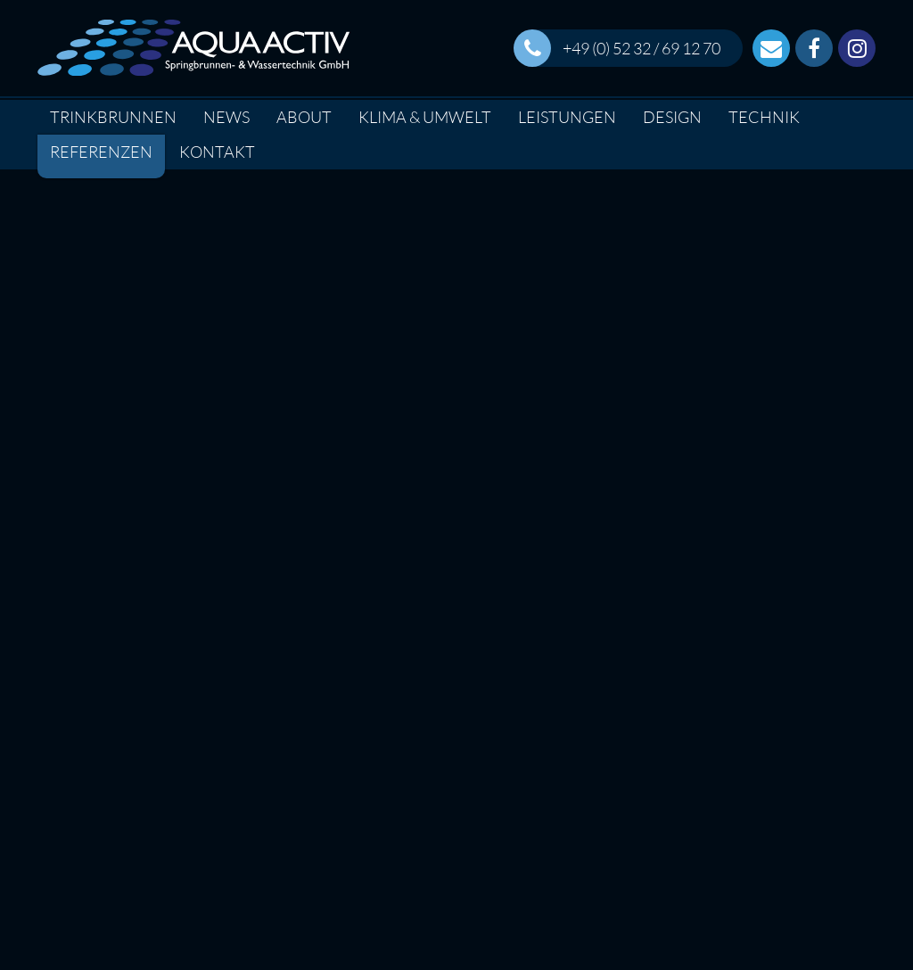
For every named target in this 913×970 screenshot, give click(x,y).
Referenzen (101, 151)
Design (672, 117)
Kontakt (217, 151)
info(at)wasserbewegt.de (759, 900)
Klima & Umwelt (424, 117)
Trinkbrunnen (113, 117)
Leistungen (567, 117)
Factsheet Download (168, 711)
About (304, 117)
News (226, 117)
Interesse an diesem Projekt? (456, 711)
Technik (764, 117)
